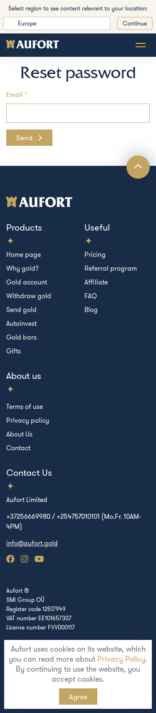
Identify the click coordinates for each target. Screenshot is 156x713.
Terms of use (24, 406)
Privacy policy (27, 420)
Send (25, 137)
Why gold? (22, 268)
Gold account (26, 282)
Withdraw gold (28, 296)
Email (14, 94)
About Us (19, 434)
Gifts (13, 351)
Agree (78, 696)
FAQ (90, 296)
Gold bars (21, 337)
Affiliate (96, 282)
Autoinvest (21, 323)
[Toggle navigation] (140, 45)
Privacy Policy (121, 659)
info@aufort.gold (32, 543)
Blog (91, 309)
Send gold (21, 309)
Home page (23, 254)
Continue (135, 23)
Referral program (110, 268)
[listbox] (56, 23)
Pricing (95, 254)
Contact (18, 448)
